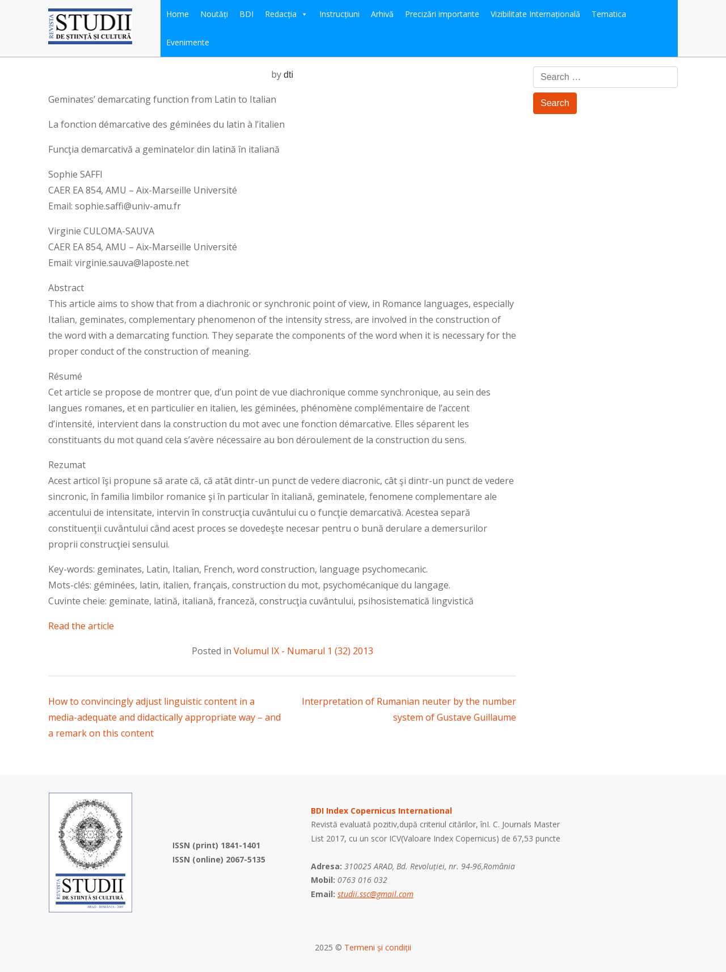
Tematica (609, 14)
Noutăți (214, 14)
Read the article (81, 626)
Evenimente (187, 42)
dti (288, 74)
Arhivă (382, 14)
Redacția (286, 14)
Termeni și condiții (377, 947)
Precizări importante (442, 14)
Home (177, 14)
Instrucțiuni (339, 14)
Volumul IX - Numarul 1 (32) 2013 (303, 651)
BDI (246, 14)
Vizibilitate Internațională (535, 14)
